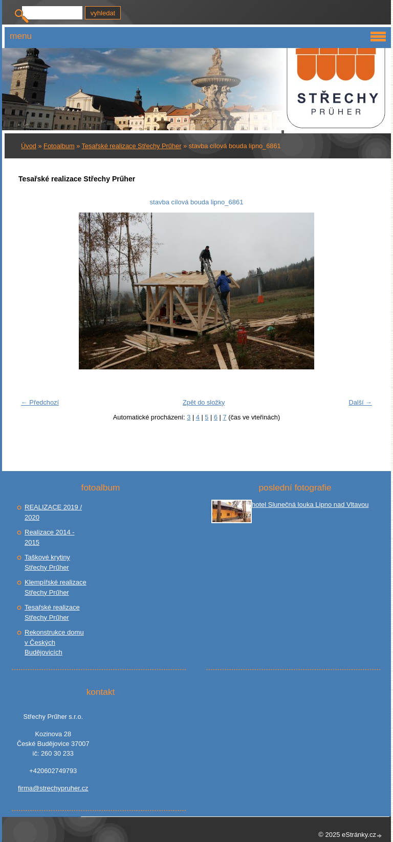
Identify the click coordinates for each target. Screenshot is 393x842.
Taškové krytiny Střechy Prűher (47, 562)
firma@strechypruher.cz (53, 788)
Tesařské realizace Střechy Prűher (132, 146)
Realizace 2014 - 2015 (50, 537)
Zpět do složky (204, 402)
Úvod (28, 146)
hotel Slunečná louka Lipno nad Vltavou (310, 504)
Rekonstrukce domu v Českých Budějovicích (54, 642)
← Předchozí (40, 402)
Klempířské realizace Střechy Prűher (55, 587)
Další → (360, 402)
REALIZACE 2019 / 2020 (53, 512)
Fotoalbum (58, 146)
